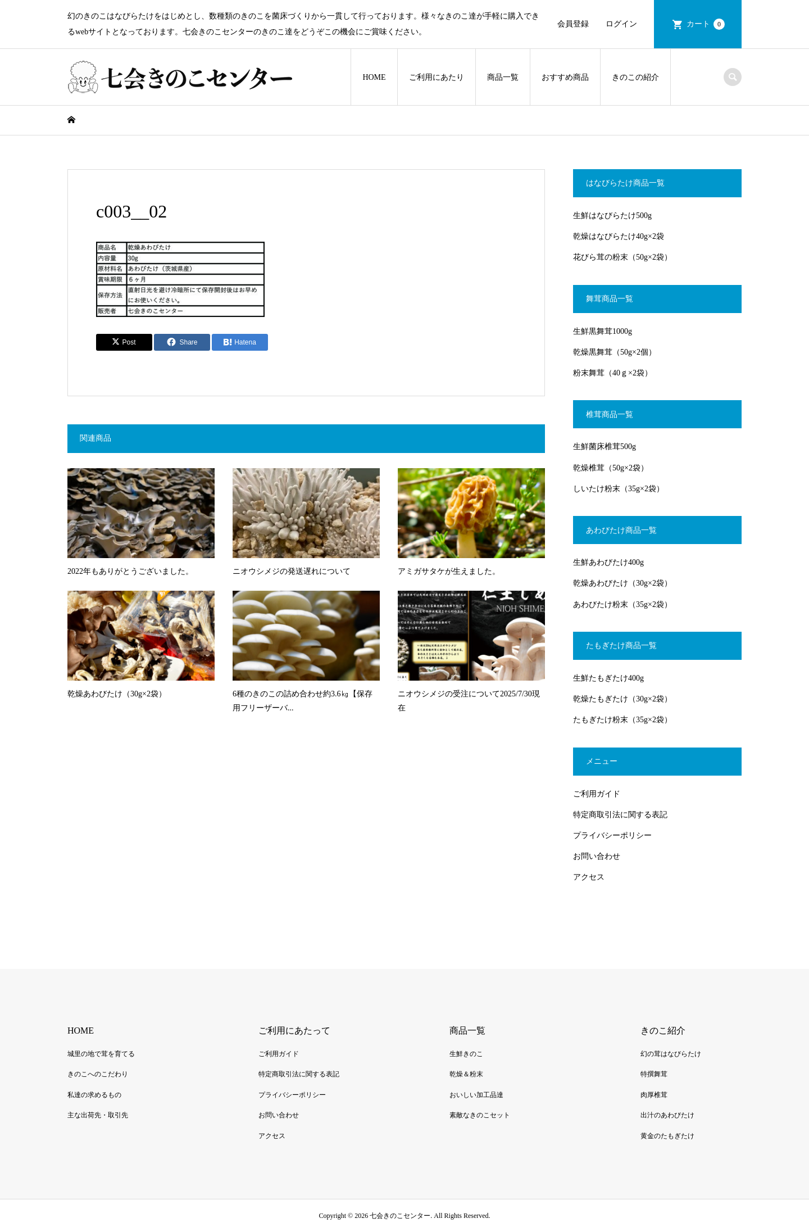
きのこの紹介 (635, 77)
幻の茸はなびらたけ (670, 1054)
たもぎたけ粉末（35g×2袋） (622, 719)
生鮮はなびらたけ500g (612, 215)
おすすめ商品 (565, 77)
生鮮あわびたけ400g (608, 562)
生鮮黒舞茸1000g (602, 331)
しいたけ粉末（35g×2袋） (618, 488)
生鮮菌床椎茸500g (604, 446)
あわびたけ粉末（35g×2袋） (622, 604)
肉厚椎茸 (653, 1095)
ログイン (621, 24)
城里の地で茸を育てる (101, 1054)
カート (706, 24)
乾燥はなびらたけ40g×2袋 (618, 236)
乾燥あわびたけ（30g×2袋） (622, 583)
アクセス (589, 877)
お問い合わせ (596, 856)
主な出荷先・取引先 (97, 1115)
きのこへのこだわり (97, 1074)
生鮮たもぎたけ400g (608, 678)
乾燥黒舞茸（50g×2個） (614, 352)
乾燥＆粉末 (466, 1074)
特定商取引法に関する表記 (620, 814)
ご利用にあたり (436, 77)
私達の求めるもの (94, 1095)
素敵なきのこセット (479, 1115)
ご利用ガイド (596, 794)
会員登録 (573, 24)
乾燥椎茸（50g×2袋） (610, 468)
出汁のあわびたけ (667, 1115)
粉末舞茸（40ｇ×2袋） (612, 373)
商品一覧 (503, 77)
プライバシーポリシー (612, 835)
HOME (373, 77)
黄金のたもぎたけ (667, 1136)
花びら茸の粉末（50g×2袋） (622, 257)
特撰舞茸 (653, 1074)
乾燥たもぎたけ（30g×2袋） (622, 699)
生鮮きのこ (466, 1054)
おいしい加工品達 (476, 1095)
